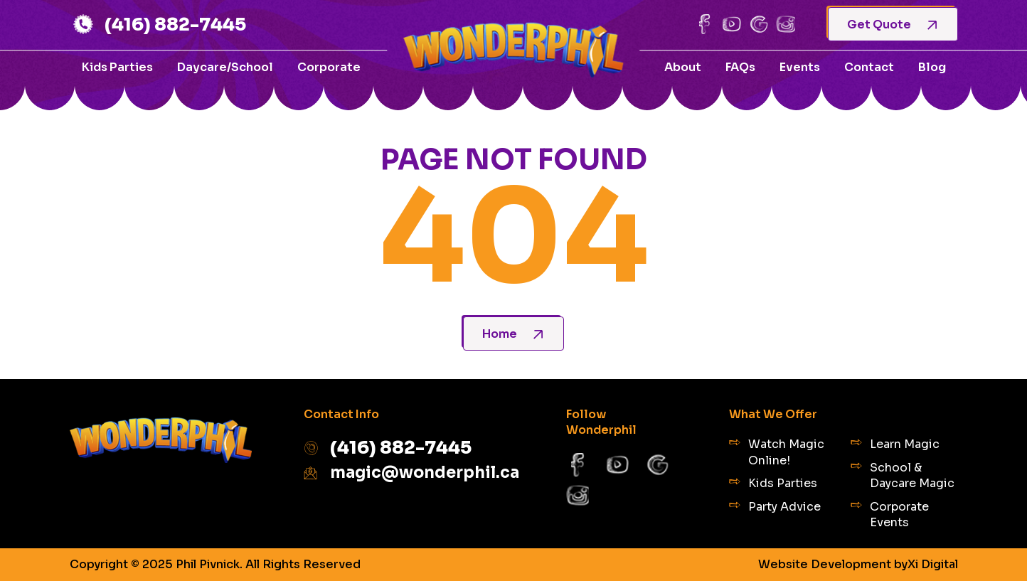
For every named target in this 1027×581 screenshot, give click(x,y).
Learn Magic (895, 444)
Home (512, 333)
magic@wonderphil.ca (409, 472)
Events (799, 67)
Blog (932, 67)
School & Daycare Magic (902, 475)
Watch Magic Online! (776, 452)
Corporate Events (890, 514)
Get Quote (892, 24)
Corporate (329, 67)
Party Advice (775, 506)
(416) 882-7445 (158, 23)
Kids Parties (117, 67)
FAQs (740, 67)
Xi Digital (933, 564)
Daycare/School (225, 67)
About (682, 67)
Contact (869, 67)
